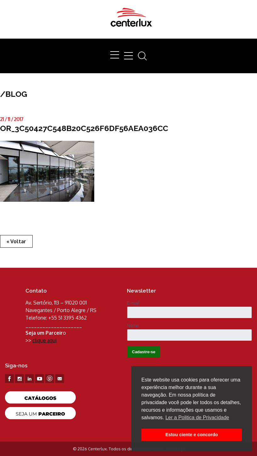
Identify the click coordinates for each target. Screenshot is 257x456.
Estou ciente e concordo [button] (191, 434)
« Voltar (16, 241)
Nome (133, 325)
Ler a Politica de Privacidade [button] (197, 417)
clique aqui (44, 340)
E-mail (133, 302)
